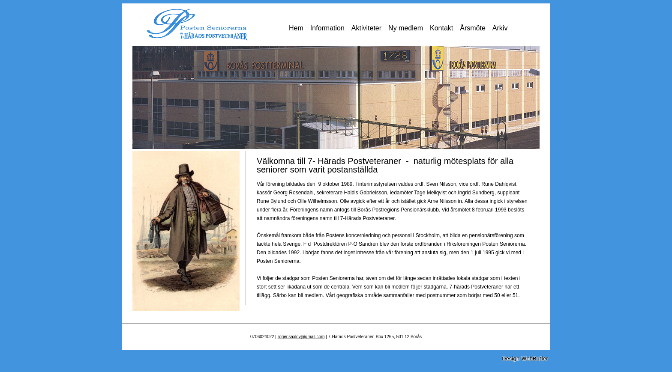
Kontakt (441, 28)
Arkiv (500, 28)
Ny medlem (405, 28)
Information (327, 28)
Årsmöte (473, 28)
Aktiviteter (366, 28)
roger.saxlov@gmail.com (301, 336)
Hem (296, 28)
